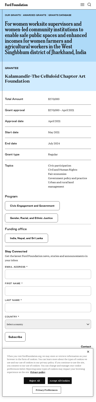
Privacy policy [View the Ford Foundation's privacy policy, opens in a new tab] (37, 372)
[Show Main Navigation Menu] (82, 4)
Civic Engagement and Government (32, 205)
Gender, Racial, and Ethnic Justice (31, 217)
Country (12, 317)
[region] (47, 372)
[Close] (88, 351)
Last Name (13, 300)
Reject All (34, 380)
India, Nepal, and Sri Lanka (26, 238)
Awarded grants (34, 15)
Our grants (13, 15)
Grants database (59, 15)
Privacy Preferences (46, 390)
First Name (14, 283)
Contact (86, 346)
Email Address (16, 267)
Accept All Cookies (60, 380)
